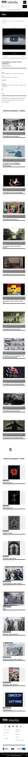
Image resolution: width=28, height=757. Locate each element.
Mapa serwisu (6, 732)
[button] (14, 39)
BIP (4, 735)
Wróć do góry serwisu (20, 741)
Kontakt (17, 737)
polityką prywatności (16, 755)
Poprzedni (5, 56)
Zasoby (10, 21)
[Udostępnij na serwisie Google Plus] (8, 65)
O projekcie (6, 738)
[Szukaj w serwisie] (12, 6)
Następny (23, 56)
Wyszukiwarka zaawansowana (14, 9)
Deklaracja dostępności (18, 730)
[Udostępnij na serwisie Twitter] (9, 65)
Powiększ (14, 53)
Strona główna (5, 21)
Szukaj (25, 6)
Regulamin (18, 734)
